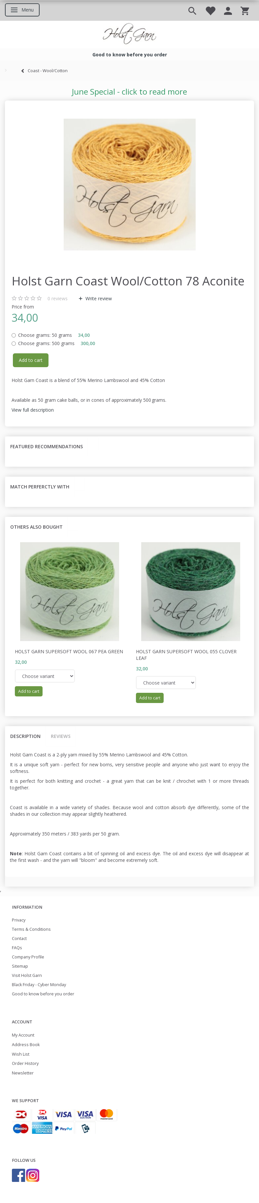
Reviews (61, 736)
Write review (98, 298)
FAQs (17, 948)
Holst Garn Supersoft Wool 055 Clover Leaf (186, 654)
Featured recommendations (46, 446)
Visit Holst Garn (27, 975)
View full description (33, 410)
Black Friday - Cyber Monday (39, 984)
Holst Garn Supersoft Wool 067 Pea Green (69, 651)
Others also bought (36, 527)
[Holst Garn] (129, 34)
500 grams (56, 343)
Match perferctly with (39, 487)
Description (25, 736)
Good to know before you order (43, 994)
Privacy (18, 920)
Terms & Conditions (31, 929)
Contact (19, 938)
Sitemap (20, 966)
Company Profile (28, 957)
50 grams (54, 335)
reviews (58, 298)
